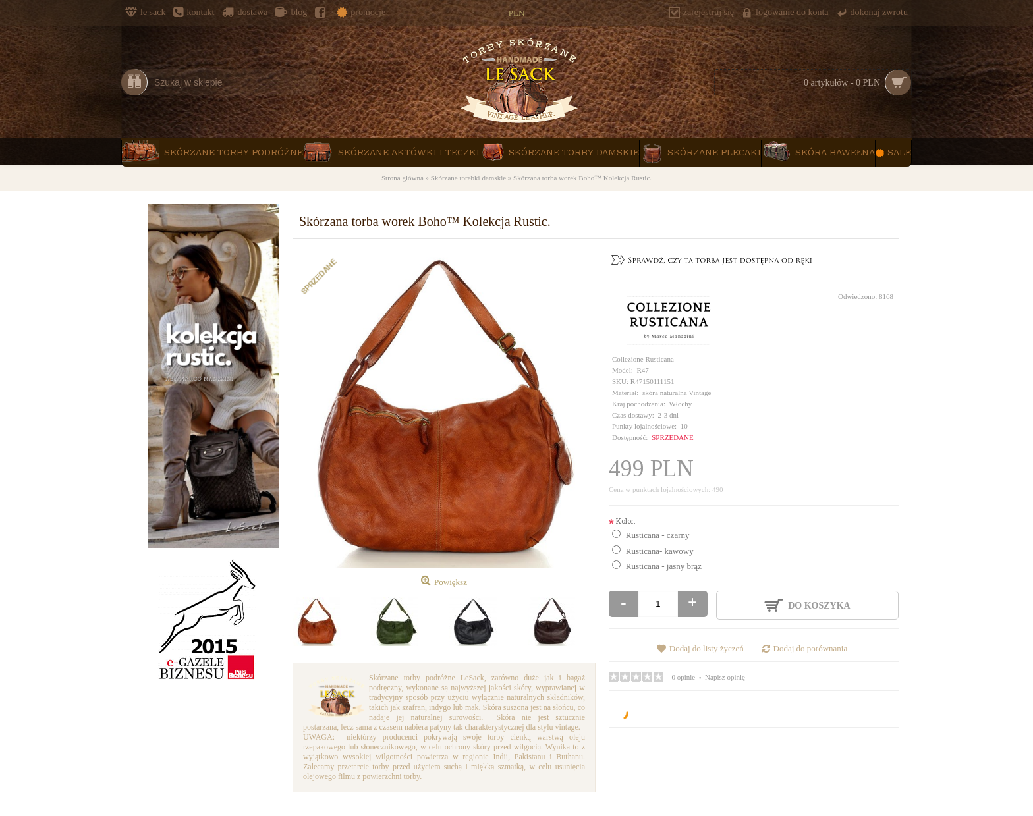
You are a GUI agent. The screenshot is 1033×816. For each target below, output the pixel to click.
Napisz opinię (725, 677)
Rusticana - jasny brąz (664, 566)
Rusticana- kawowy (660, 551)
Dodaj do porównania (810, 648)
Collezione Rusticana (643, 359)
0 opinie (684, 677)
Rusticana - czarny (658, 535)
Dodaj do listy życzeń (706, 648)
